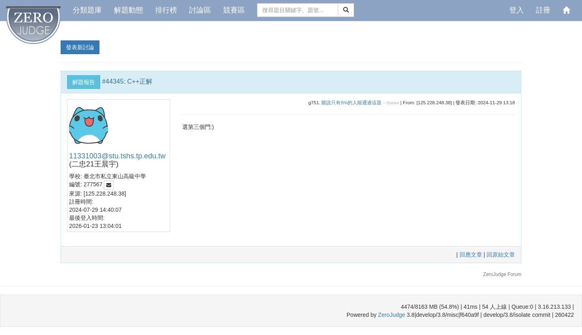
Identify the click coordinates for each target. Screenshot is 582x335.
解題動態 (128, 10)
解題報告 (83, 82)
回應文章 (472, 254)
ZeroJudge (391, 315)
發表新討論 (80, 47)
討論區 (200, 10)
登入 (516, 10)
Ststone (392, 103)
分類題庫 (87, 10)
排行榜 (166, 10)
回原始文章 (501, 254)
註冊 (543, 10)
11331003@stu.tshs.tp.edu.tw (117, 156)
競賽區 (234, 10)
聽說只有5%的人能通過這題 (351, 102)
